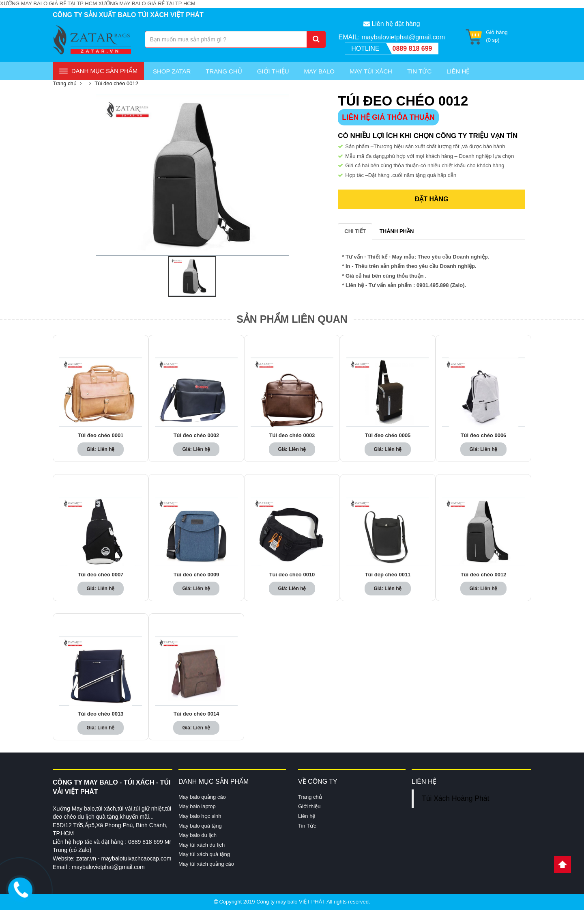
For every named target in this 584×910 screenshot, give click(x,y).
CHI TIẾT (355, 231)
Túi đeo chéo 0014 (196, 714)
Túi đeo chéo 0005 (388, 435)
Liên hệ (306, 816)
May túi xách (371, 71)
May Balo (319, 71)
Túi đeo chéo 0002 (196, 435)
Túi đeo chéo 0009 (196, 575)
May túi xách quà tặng (204, 854)
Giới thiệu (273, 71)
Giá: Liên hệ (100, 449)
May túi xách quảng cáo (206, 864)
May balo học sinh (199, 816)
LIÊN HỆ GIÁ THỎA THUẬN (388, 117)
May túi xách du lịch (201, 845)
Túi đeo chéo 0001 (101, 435)
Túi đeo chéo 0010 (292, 575)
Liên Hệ (458, 71)
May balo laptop (197, 807)
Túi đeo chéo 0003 (292, 435)
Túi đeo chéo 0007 (101, 575)
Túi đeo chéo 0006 (484, 435)
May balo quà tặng (200, 826)
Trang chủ (224, 71)
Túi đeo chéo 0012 (116, 83)
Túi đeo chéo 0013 (101, 714)
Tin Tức (419, 71)
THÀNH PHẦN (397, 231)
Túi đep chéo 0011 (388, 575)
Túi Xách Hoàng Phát (455, 798)
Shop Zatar (172, 71)
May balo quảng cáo (202, 797)
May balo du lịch (197, 835)
